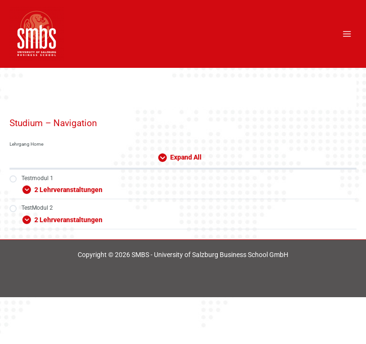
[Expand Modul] (183, 188)
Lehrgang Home (26, 144)
